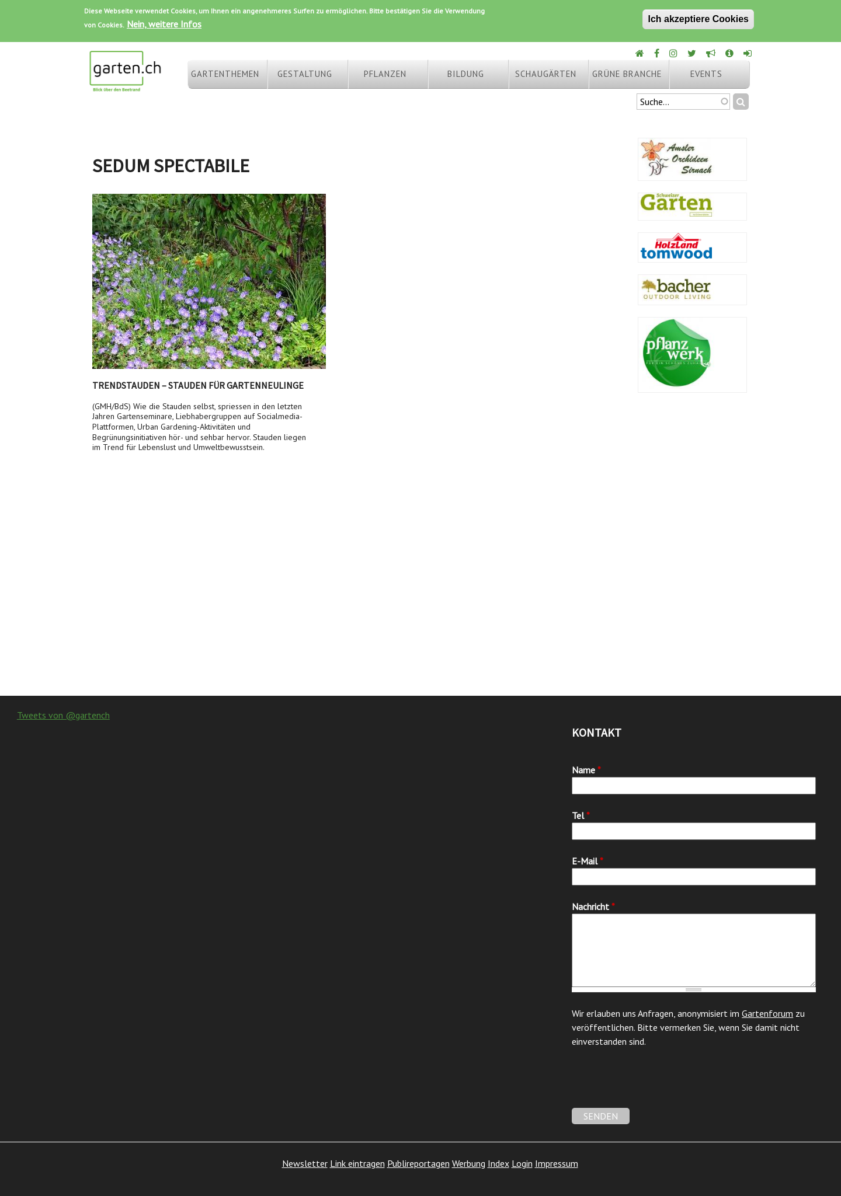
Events (706, 73)
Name (586, 770)
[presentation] (660, 1085)
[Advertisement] (420, 602)
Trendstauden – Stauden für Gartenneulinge (198, 385)
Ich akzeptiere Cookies (698, 19)
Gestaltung (304, 73)
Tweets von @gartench (63, 715)
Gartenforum (767, 1013)
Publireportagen (418, 1163)
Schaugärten (545, 73)
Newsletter (305, 1163)
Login (522, 1163)
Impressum (556, 1163)
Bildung (465, 73)
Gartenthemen (225, 73)
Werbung (468, 1163)
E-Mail (587, 861)
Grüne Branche (627, 73)
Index (498, 1163)
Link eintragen (357, 1163)
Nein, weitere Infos (164, 24)
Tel (581, 815)
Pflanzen (385, 73)
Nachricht (593, 906)
